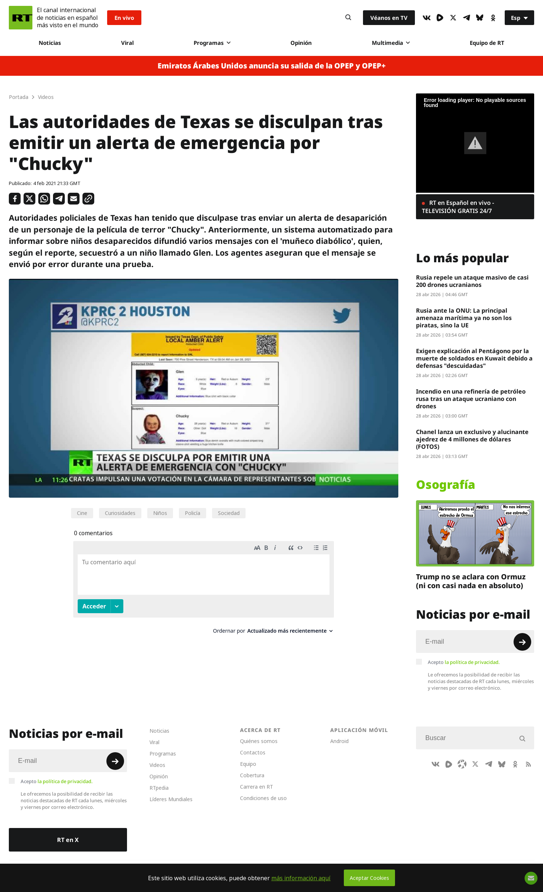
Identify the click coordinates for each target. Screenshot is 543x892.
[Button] (348, 17)
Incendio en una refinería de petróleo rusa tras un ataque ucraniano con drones (471, 398)
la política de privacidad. (472, 662)
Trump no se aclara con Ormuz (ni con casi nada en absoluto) (471, 581)
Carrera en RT (256, 786)
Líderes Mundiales (171, 799)
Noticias (50, 42)
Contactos (252, 752)
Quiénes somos (259, 741)
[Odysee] (462, 764)
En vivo (124, 17)
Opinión (301, 42)
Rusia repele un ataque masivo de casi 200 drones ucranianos (472, 281)
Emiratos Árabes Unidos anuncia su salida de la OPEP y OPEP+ (272, 65)
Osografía (445, 484)
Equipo (248, 764)
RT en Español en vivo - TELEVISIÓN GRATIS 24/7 (458, 207)
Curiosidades (120, 513)
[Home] (20, 17)
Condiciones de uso (263, 798)
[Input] (475, 641)
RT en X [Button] (68, 840)
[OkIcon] (493, 18)
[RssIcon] (528, 764)
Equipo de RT (487, 42)
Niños (160, 513)
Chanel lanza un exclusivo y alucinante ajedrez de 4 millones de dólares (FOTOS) (472, 439)
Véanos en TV (389, 17)
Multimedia (391, 42)
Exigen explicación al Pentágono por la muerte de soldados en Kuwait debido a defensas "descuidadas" (474, 358)
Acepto (464, 662)
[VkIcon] (427, 18)
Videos (157, 765)
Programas (212, 42)
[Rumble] (440, 18)
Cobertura (252, 775)
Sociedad (229, 513)
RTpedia (159, 788)
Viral (127, 42)
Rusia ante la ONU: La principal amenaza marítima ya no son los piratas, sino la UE (464, 317)
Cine (82, 513)
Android (339, 741)
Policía (192, 513)
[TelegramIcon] (466, 18)
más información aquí (301, 878)
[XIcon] (453, 18)
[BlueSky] (480, 18)
